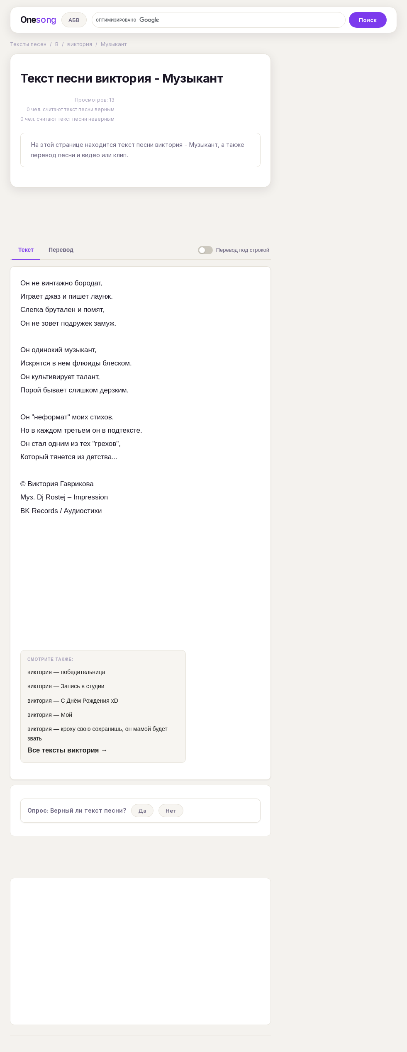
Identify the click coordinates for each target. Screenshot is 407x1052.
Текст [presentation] (26, 249)
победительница (83, 672)
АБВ (74, 20)
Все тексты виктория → (67, 750)
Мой (66, 714)
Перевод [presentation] (61, 249)
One (38, 20)
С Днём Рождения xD (89, 700)
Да (142, 810)
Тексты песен (28, 44)
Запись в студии (83, 686)
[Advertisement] (140, 212)
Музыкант (114, 44)
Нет (171, 810)
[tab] (26, 249)
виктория (79, 44)
